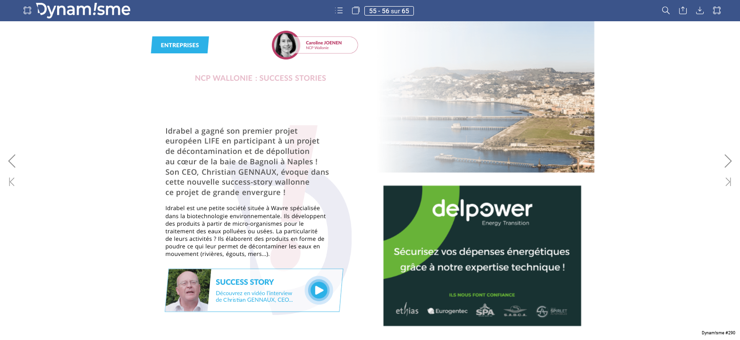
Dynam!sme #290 (718, 333)
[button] (27, 10)
